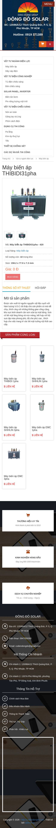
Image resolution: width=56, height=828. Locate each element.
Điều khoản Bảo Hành (19, 706)
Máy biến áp (11, 66)
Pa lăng (8, 132)
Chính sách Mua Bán (19, 698)
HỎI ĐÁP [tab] (40, 287)
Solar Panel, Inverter (17, 91)
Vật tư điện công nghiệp (18, 76)
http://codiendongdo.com (32, 820)
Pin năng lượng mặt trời (16, 101)
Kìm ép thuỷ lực (12, 136)
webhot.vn (29, 823)
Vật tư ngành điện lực (17, 61)
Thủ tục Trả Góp (17, 721)
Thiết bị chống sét (15, 146)
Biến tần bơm (11, 97)
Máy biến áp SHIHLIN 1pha (39, 380)
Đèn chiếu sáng (12, 86)
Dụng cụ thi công (14, 126)
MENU (48, 4)
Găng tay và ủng (13, 116)
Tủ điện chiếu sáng (14, 82)
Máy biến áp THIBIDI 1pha (11, 380)
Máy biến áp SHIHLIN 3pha (11, 428)
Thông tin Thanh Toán (19, 714)
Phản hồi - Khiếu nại (18, 729)
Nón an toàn (11, 112)
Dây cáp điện (11, 71)
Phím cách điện (12, 121)
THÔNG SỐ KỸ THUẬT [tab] (16, 287)
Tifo (7, 141)
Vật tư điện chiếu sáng (17, 106)
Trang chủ (6, 159)
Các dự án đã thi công (17, 152)
